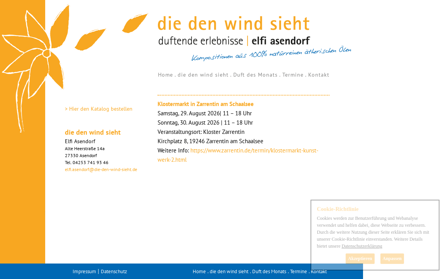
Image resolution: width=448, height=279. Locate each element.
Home (165, 74)
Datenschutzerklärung (361, 246)
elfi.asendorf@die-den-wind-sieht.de (101, 169)
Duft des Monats (255, 74)
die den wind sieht (203, 74)
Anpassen (392, 258)
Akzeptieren (360, 258)
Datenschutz (114, 271)
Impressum (84, 271)
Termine (293, 74)
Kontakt (318, 74)
